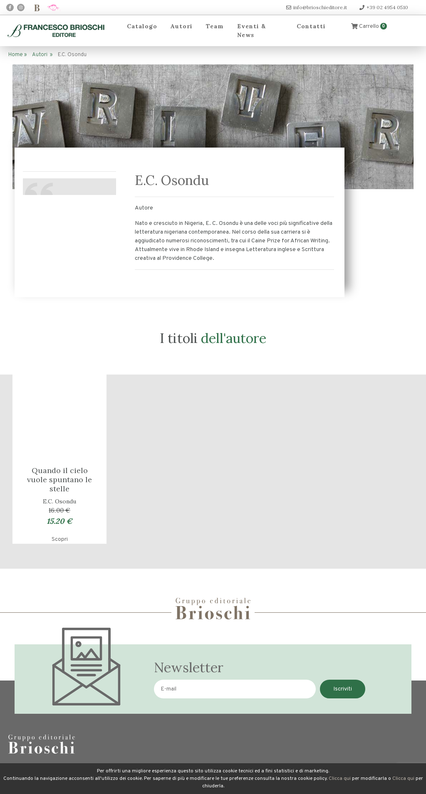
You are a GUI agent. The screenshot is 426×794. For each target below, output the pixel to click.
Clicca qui (340, 778)
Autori (182, 26)
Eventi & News (251, 30)
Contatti (311, 26)
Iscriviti (342, 689)
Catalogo (142, 26)
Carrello (369, 26)
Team (215, 26)
